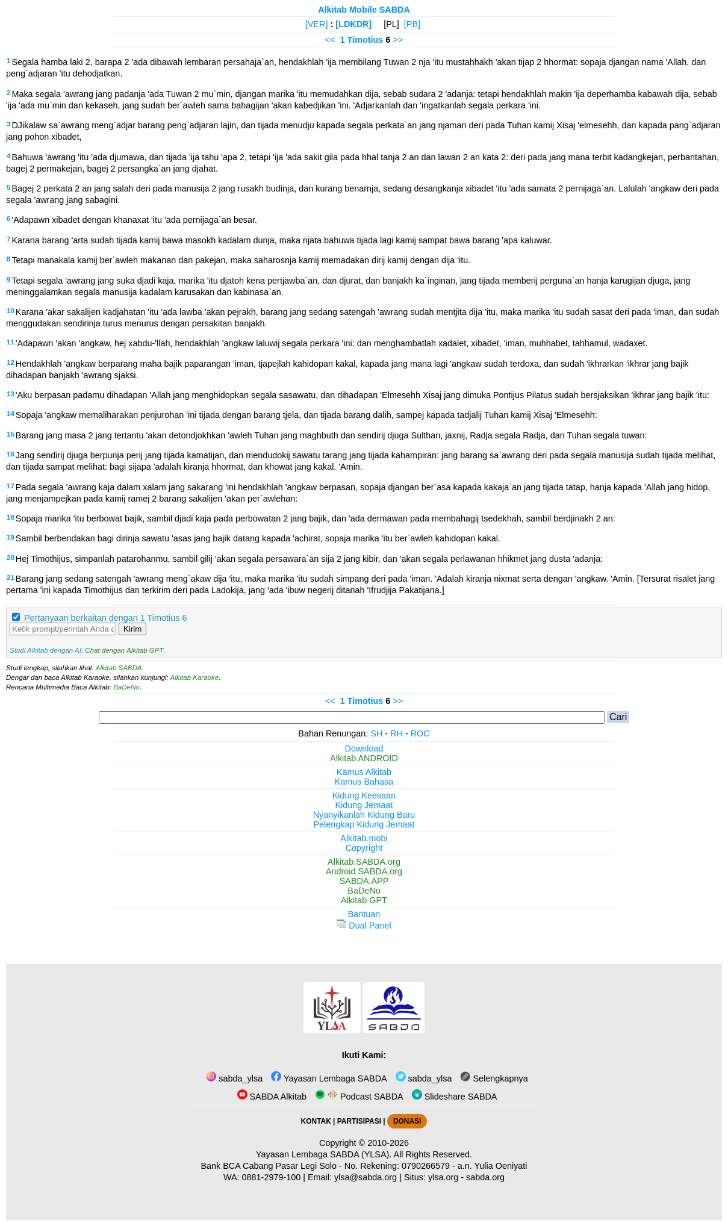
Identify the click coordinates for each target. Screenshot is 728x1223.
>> (398, 40)
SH (376, 733)
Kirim (132, 628)
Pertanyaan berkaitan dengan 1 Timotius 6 (105, 618)
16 (10, 454)
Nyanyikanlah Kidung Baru (364, 815)
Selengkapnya (493, 1078)
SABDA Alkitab (271, 1096)
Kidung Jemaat (364, 805)
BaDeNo (126, 687)
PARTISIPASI (359, 1121)
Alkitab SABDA (119, 667)
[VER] (316, 24)
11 (10, 342)
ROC (420, 733)
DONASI (407, 1121)
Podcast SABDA (359, 1096)
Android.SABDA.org (364, 871)
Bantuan (364, 914)
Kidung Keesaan (364, 795)
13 (10, 393)
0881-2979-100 (271, 1177)
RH (396, 733)
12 (10, 362)
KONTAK (316, 1121)
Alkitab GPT (364, 900)
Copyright (364, 848)
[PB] (412, 24)
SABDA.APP (364, 881)
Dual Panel (364, 925)
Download (364, 748)
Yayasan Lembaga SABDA (329, 1078)
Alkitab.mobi (363, 838)
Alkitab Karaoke (194, 677)
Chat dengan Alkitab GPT (124, 650)
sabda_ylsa (234, 1078)
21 (10, 577)
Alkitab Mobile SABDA (364, 9)
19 (10, 537)
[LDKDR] (353, 24)
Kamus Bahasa (364, 781)
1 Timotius (362, 40)
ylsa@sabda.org (365, 1177)
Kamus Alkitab (364, 772)
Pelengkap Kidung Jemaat (363, 824)
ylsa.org (443, 1177)
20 (10, 557)
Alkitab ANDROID (364, 758)
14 (10, 413)
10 (10, 310)
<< (330, 40)
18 (10, 517)
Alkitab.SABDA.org (364, 862)
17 (10, 486)
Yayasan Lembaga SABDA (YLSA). (323, 1154)
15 (10, 434)
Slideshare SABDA (454, 1096)
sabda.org (485, 1177)
